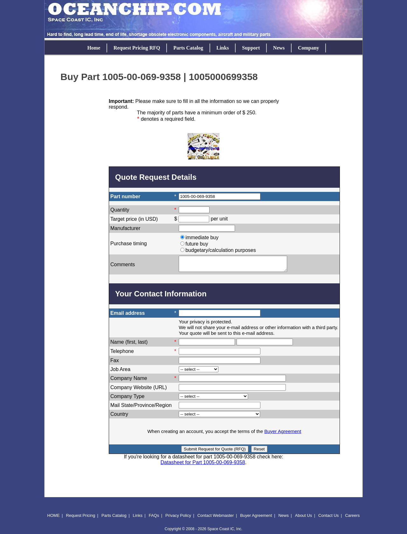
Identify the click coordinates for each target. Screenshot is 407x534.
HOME (53, 518)
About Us (303, 518)
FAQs (154, 518)
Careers (352, 518)
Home (93, 48)
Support (251, 48)
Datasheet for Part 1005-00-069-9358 (203, 465)
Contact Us (328, 518)
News (279, 48)
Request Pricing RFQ (137, 48)
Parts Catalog (188, 48)
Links (223, 48)
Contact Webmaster (215, 518)
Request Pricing (80, 518)
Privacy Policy (178, 518)
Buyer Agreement (282, 434)
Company (308, 48)
